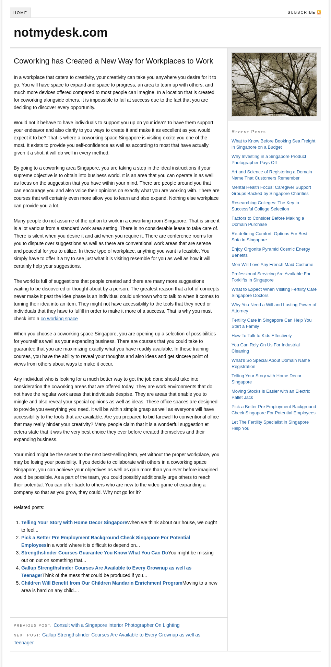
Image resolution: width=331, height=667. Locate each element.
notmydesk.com (61, 32)
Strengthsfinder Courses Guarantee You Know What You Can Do (94, 552)
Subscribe (301, 12)
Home (20, 13)
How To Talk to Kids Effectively (262, 335)
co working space (59, 318)
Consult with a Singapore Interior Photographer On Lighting (116, 625)
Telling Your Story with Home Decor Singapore (74, 522)
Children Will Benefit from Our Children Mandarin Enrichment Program (101, 583)
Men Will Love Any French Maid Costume (272, 264)
